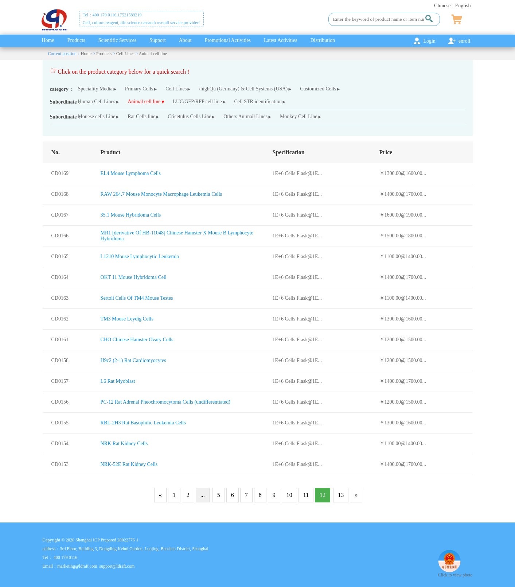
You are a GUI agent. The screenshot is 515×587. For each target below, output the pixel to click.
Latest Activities (280, 40)
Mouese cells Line (97, 116)
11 (306, 495)
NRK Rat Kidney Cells (124, 443)
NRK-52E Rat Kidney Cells (129, 464)
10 (289, 495)
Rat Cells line (141, 116)
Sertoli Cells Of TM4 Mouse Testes (137, 298)
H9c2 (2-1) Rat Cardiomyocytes (133, 360)
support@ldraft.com (117, 566)
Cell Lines (125, 53)
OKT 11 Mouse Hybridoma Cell (134, 277)
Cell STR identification (258, 101)
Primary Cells (139, 89)
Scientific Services (117, 40)
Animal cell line (153, 53)
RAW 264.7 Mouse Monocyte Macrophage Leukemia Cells (161, 194)
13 (341, 495)
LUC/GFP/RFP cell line (197, 101)
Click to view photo (455, 572)
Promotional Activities (228, 40)
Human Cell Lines (97, 101)
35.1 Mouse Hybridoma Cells (131, 215)
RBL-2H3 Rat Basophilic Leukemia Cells (143, 422)
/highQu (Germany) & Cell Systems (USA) (243, 89)
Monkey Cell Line (298, 116)
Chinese (442, 5)
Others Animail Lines (245, 116)
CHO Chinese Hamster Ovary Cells (137, 339)
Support (157, 40)
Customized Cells (318, 89)
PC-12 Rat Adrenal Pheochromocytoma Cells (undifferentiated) (165, 402)
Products (76, 40)
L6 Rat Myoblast (118, 381)
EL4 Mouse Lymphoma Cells (131, 173)
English (463, 5)
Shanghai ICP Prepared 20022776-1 (106, 540)
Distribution (322, 40)
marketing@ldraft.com (77, 566)
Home (48, 40)
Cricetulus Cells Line (189, 116)
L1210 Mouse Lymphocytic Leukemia (140, 256)
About (185, 40)
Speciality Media (95, 89)
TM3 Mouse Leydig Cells (127, 319)
